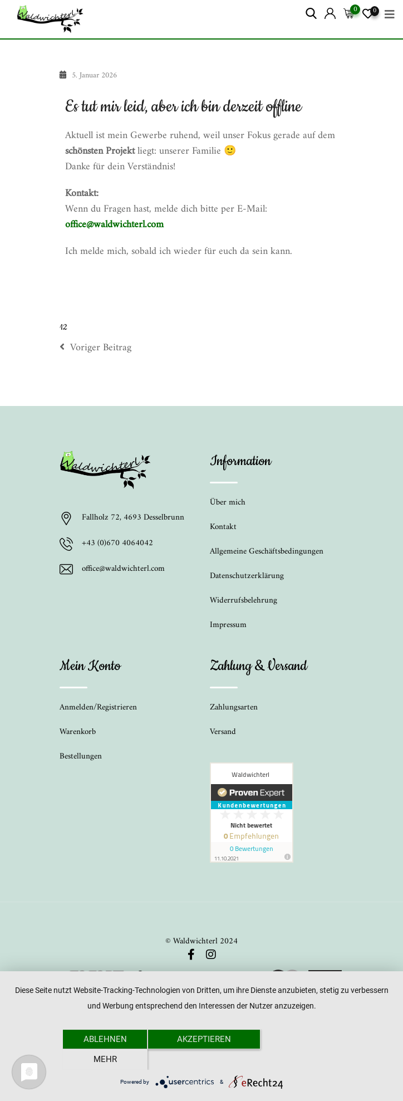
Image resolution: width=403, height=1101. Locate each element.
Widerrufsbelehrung (243, 600)
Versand (223, 732)
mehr (299, 1059)
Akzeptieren (202, 1059)
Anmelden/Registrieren (98, 707)
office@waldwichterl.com (114, 224)
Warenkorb (78, 732)
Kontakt (223, 527)
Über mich (227, 502)
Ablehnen (104, 1059)
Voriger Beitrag (95, 348)
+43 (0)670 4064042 (117, 544)
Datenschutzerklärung (247, 576)
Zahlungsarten (234, 707)
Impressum (228, 625)
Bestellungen (81, 756)
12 (63, 327)
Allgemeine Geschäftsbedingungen (266, 551)
